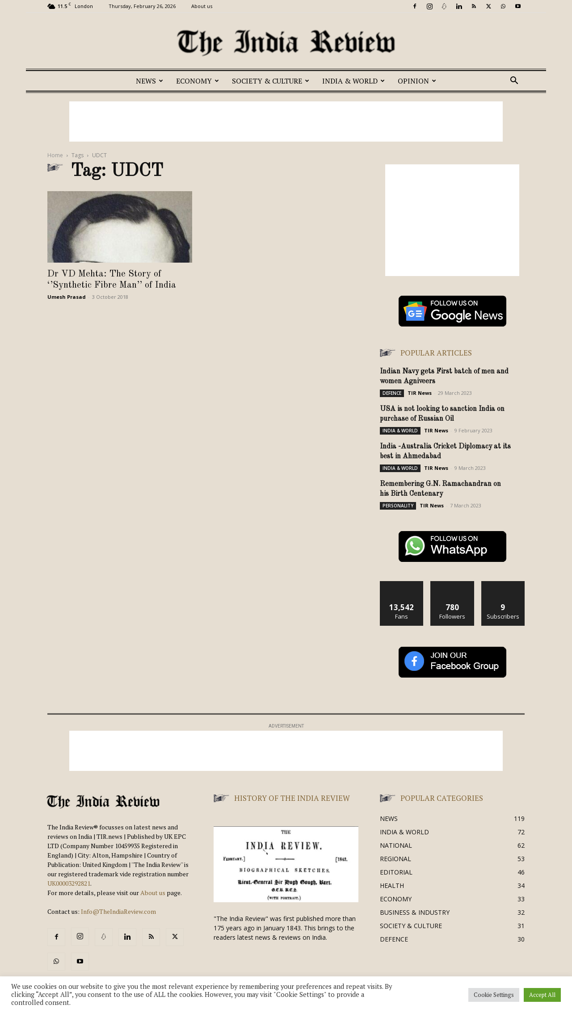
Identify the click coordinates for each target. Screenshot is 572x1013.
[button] (514, 81)
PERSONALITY (398, 505)
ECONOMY (197, 81)
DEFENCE (392, 393)
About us (201, 6)
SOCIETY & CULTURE (270, 81)
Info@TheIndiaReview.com (118, 911)
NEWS (149, 81)
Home (55, 155)
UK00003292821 (68, 883)
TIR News (420, 392)
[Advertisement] (286, 121)
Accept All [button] (542, 995)
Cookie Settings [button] (494, 995)
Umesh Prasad (66, 296)
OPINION (417, 81)
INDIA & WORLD (353, 81)
